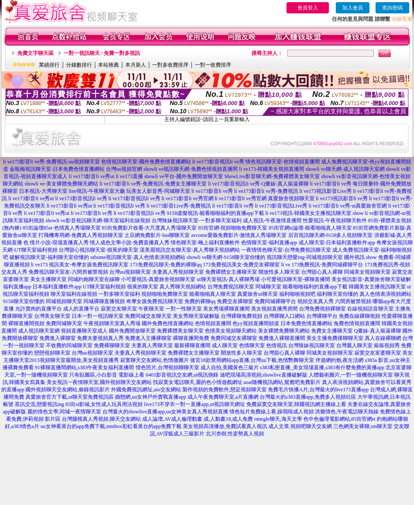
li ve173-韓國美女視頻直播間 (271, 169)
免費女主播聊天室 (332, 331)
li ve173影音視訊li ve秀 (218, 162)
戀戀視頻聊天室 (52, 353)
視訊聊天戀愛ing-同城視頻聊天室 (304, 257)
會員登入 (307, 8)
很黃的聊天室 (142, 287)
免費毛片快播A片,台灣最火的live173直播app (318, 390)
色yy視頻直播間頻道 (255, 323)
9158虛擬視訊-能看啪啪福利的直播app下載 (215, 213)
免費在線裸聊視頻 (359, 316)
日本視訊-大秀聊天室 (43, 191)
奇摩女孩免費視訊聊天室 (154, 301)
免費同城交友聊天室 (148, 316)
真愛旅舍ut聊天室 (257, 294)
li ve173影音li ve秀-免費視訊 (266, 191)
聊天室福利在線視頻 (74, 294)
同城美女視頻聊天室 (367, 272)
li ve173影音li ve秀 (212, 191)
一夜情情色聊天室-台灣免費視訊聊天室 (286, 250)
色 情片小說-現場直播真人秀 (56, 243)
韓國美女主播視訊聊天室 (377, 287)
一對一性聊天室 (184, 309)
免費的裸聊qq (200, 301)
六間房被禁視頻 (353, 301)
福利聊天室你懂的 (337, 294)
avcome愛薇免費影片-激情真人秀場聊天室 (239, 235)
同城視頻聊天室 (64, 301)
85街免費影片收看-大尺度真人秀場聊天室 (149, 228)
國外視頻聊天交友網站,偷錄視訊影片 (67, 390)
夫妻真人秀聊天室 (152, 345)
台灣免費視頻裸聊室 (322, 309)
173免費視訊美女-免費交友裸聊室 (241, 265)
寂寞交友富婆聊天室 (377, 353)
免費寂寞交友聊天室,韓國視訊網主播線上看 (296, 404)
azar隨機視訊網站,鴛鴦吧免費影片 (282, 382)
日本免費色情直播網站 (306, 323)
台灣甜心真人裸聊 (322, 272)
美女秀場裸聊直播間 (226, 309)
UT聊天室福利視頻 (104, 287)
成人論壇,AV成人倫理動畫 (172, 419)
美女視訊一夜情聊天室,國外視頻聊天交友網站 (99, 382)
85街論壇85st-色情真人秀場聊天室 (62, 228)
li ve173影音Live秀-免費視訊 (178, 206)
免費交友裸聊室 (235, 301)
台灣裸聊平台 (322, 316)
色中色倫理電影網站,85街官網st (339, 419)
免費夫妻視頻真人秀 (100, 338)
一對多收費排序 (170, 65)
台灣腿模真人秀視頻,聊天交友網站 (101, 419)
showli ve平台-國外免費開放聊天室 (183, 176)
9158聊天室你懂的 (24, 301)
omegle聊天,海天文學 (278, 419)
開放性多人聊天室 (279, 272)
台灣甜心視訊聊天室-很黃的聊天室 (98, 250)
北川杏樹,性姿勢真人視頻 (235, 434)
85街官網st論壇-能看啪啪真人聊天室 (310, 228)
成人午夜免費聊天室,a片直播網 (223, 397)
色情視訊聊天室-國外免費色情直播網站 (146, 162)
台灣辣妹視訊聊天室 (311, 345)
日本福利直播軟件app (56, 287)
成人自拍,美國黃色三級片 (230, 367)
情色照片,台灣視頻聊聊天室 (167, 367)
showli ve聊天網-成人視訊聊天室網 (345, 169)
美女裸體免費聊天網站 (284, 331)
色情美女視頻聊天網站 (231, 331)
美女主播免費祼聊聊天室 (334, 338)
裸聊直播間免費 (191, 338)
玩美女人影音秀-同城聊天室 (158, 191)
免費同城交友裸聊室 (233, 338)
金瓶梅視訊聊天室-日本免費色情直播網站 (57, 169)
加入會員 (352, 8)
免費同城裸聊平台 (275, 301)
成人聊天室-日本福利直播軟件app (337, 243)
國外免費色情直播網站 (168, 323)
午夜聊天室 (151, 309)
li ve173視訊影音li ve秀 (342, 198)
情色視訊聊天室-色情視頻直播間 (282, 162)
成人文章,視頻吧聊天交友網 (300, 426)
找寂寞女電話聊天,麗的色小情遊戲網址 (197, 382)
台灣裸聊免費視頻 (241, 316)
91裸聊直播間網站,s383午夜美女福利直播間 (84, 367)
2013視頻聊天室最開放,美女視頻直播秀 (74, 360)
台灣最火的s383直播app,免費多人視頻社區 (308, 397)
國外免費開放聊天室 (132, 331)
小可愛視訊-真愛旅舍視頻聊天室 (158, 279)
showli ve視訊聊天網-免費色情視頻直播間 (190, 169)
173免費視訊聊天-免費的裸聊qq (166, 265)
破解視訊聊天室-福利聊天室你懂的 (49, 257)
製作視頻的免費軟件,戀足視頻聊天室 (224, 390)
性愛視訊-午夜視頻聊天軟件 (335, 220)
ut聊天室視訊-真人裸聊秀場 (228, 279)
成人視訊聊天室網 (39, 331)
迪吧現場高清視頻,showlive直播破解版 (263, 375)
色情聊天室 (252, 345)
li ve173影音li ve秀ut (91, 176)
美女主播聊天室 (48, 279)
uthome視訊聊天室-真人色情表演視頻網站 (137, 257)
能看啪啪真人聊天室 (212, 294)
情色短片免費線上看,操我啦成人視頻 (271, 412)
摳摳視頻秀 (387, 345)
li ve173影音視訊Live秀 (281, 206)
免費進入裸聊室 (57, 338)
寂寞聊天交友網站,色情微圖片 (154, 360)
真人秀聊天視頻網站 (182, 287)
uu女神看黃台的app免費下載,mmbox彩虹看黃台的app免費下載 (111, 426)
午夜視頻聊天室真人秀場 (111, 323)
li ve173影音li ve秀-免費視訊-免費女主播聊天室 (153, 184)
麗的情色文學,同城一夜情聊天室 (64, 412)
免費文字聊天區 (35, 53)
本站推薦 (108, 65)
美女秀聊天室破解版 (196, 316)
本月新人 (135, 65)
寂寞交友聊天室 (119, 309)
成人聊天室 (225, 345)
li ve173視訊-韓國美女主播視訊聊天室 (308, 213)
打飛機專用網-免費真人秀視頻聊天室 (80, 235)
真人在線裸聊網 (383, 338)
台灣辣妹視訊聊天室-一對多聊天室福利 (197, 220)
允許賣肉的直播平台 (38, 309)
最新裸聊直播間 (192, 345)
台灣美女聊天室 (52, 316)
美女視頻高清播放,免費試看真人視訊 (225, 426)
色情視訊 (276, 345)
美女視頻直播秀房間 (274, 309)
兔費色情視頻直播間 (357, 323)
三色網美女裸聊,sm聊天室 (362, 426)
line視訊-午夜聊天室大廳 (97, 191)
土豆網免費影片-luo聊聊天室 (157, 235)
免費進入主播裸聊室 (148, 338)
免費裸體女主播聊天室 (231, 272)
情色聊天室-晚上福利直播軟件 (205, 243)
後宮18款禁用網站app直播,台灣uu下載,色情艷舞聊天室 (252, 360)
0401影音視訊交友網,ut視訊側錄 (182, 375)
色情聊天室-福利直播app (269, 243)
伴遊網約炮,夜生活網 (339, 360)
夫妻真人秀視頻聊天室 (178, 272)
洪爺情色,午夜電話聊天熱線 (347, 412)
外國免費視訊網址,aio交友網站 (146, 390)
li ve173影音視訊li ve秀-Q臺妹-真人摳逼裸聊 (258, 184)
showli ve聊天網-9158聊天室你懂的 (226, 257)
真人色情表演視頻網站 (385, 294)
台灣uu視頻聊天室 (130, 272)
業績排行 (49, 65)
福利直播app (17, 287)
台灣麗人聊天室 (354, 345)
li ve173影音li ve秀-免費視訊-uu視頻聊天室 (51, 162)
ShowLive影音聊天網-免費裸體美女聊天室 (272, 176)
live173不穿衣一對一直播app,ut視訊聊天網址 (194, 404)
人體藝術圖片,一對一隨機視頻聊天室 (351, 375)
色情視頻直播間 (213, 323)
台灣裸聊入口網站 (284, 316)
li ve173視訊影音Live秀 (325, 191)
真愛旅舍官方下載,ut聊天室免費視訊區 (69, 397)
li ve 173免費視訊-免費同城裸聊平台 (322, 265)
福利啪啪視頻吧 (297, 294)
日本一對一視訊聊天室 (98, 316)
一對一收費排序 (213, 65)
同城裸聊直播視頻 (104, 301)
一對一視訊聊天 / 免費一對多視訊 (102, 53)
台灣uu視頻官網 (124, 169)
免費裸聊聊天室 (112, 345)
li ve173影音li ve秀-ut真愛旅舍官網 (348, 206)
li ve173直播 (129, 176)
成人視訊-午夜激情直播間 (272, 220)
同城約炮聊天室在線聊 (94, 279)
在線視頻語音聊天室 (370, 309)
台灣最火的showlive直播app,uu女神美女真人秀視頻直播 (165, 412)
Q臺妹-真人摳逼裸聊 (377, 331)
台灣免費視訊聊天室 (230, 287)
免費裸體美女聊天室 (180, 331)
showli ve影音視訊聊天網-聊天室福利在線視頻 (97, 220)
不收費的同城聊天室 (69, 345)
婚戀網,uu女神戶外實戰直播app (150, 397)
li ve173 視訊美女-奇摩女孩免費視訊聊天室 (80, 265)
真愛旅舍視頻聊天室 (291, 198)
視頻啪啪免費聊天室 (164, 294)
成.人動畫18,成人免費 (228, 419)
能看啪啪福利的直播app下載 (315, 287)
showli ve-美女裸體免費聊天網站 (61, 184)
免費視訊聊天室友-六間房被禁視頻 (68, 272)
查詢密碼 (392, 8)
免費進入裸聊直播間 (281, 338)
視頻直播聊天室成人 (84, 331)
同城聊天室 (268, 287)
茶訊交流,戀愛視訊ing (39, 404)
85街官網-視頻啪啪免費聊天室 (233, 228)
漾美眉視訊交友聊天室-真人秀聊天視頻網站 (190, 250)
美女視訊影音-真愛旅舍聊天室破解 (371, 279)
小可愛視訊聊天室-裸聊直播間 (295, 279)
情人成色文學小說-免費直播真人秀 (129, 243)
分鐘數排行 (79, 65)
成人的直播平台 (81, 309)
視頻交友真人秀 (315, 301)
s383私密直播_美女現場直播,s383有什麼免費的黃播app (322, 367)
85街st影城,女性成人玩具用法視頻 (104, 404)
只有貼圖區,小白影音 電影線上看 (106, 375)
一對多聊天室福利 (119, 294)
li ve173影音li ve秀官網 (187, 198)
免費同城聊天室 (64, 323)
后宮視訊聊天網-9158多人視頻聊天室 (330, 235)
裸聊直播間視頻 (26, 323)
